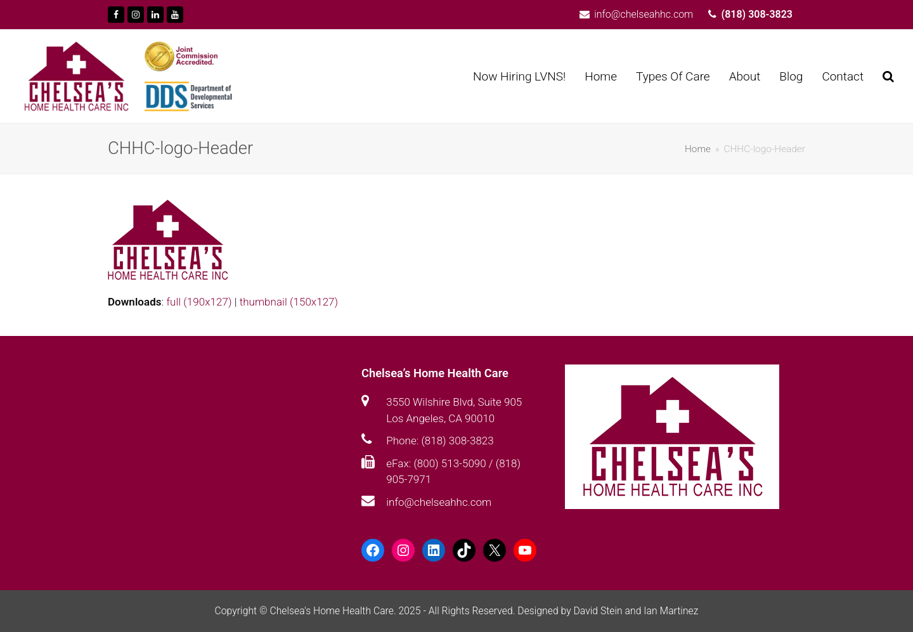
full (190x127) (198, 301)
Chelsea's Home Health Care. (332, 611)
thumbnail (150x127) (289, 301)
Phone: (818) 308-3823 (439, 440)
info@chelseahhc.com (438, 502)
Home (698, 149)
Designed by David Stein (571, 611)
